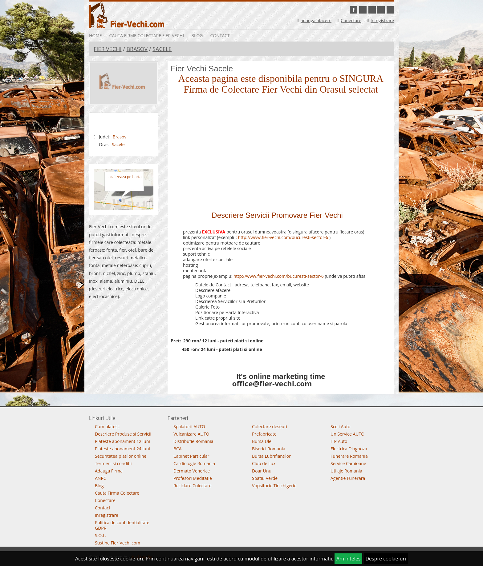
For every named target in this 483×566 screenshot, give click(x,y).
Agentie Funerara (348, 478)
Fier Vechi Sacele (202, 68)
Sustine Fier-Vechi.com (117, 543)
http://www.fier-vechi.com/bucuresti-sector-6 (283, 237)
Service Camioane (348, 463)
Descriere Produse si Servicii (123, 434)
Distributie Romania (193, 441)
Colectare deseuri (269, 426)
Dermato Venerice (191, 471)
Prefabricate (264, 434)
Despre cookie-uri (386, 558)
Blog (197, 35)
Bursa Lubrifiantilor (271, 456)
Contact (219, 35)
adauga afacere (314, 20)
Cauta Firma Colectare (117, 493)
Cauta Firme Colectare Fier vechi (146, 35)
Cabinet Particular (191, 456)
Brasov (137, 49)
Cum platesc (107, 426)
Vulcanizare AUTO (191, 434)
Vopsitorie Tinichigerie (274, 485)
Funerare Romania (349, 456)
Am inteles (348, 558)
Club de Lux (263, 463)
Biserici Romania (268, 449)
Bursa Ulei (262, 441)
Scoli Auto (340, 426)
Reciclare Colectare (192, 485)
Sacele (162, 49)
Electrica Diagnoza (349, 449)
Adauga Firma (109, 471)
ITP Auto (339, 441)
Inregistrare (380, 20)
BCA (177, 449)
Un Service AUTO (347, 434)
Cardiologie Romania (194, 463)
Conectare (349, 20)
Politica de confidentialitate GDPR (122, 525)
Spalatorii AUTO (189, 426)
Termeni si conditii (113, 463)
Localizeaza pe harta (124, 176)
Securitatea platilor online (120, 456)
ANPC (100, 478)
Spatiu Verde (265, 478)
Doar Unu (261, 471)
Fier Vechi (107, 49)
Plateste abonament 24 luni (122, 449)
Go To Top (241, 404)
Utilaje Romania (346, 471)
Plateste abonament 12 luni (122, 441)
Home (95, 35)
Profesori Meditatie (192, 478)
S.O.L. (100, 535)
